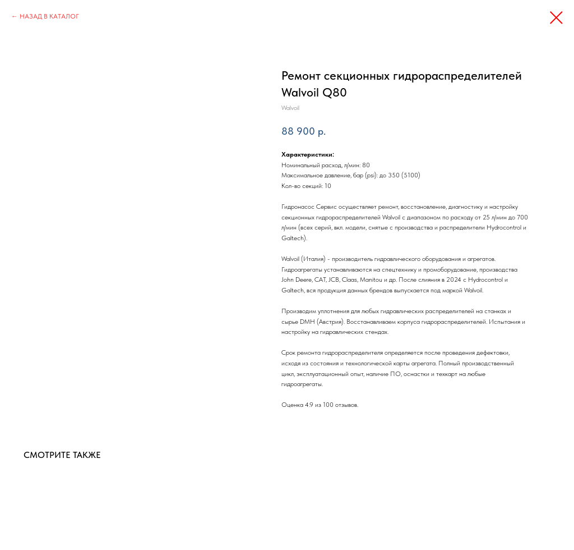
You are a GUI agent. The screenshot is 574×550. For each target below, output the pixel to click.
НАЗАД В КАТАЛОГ (49, 16)
